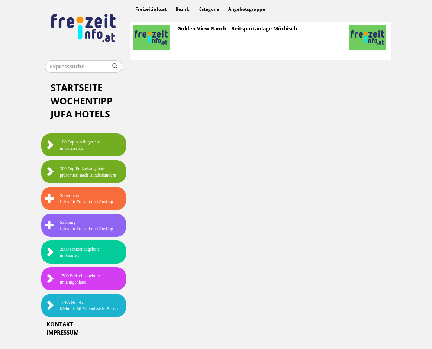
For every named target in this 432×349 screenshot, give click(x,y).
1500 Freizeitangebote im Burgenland (72, 279)
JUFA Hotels (80, 114)
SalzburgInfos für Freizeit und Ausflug (79, 225)
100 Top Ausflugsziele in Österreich (72, 145)
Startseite (77, 88)
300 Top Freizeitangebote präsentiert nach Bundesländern (80, 172)
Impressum (62, 332)
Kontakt (59, 324)
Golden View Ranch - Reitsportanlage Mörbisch (237, 29)
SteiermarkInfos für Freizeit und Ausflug (79, 198)
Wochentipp (82, 101)
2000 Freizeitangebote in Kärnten (72, 252)
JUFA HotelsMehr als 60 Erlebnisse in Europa (82, 305)
